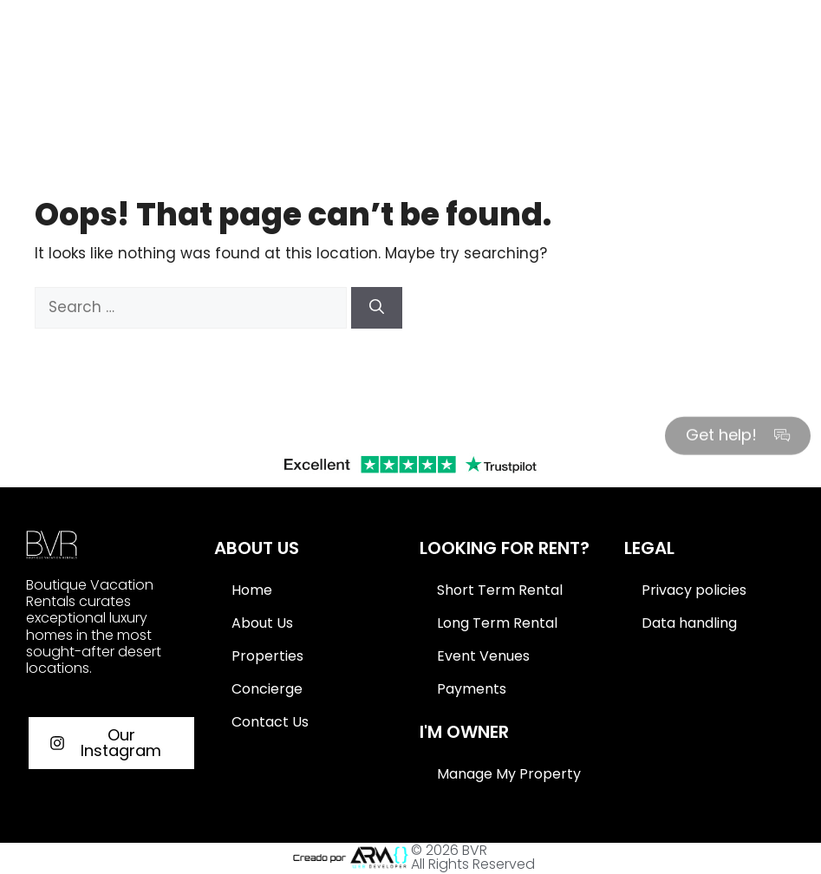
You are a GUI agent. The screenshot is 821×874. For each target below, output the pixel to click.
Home (251, 590)
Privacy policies (694, 590)
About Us (262, 623)
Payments (471, 689)
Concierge (267, 689)
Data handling (689, 623)
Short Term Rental (500, 590)
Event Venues (483, 656)
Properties (267, 656)
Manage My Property (509, 774)
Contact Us (270, 722)
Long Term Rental (497, 623)
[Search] (376, 308)
